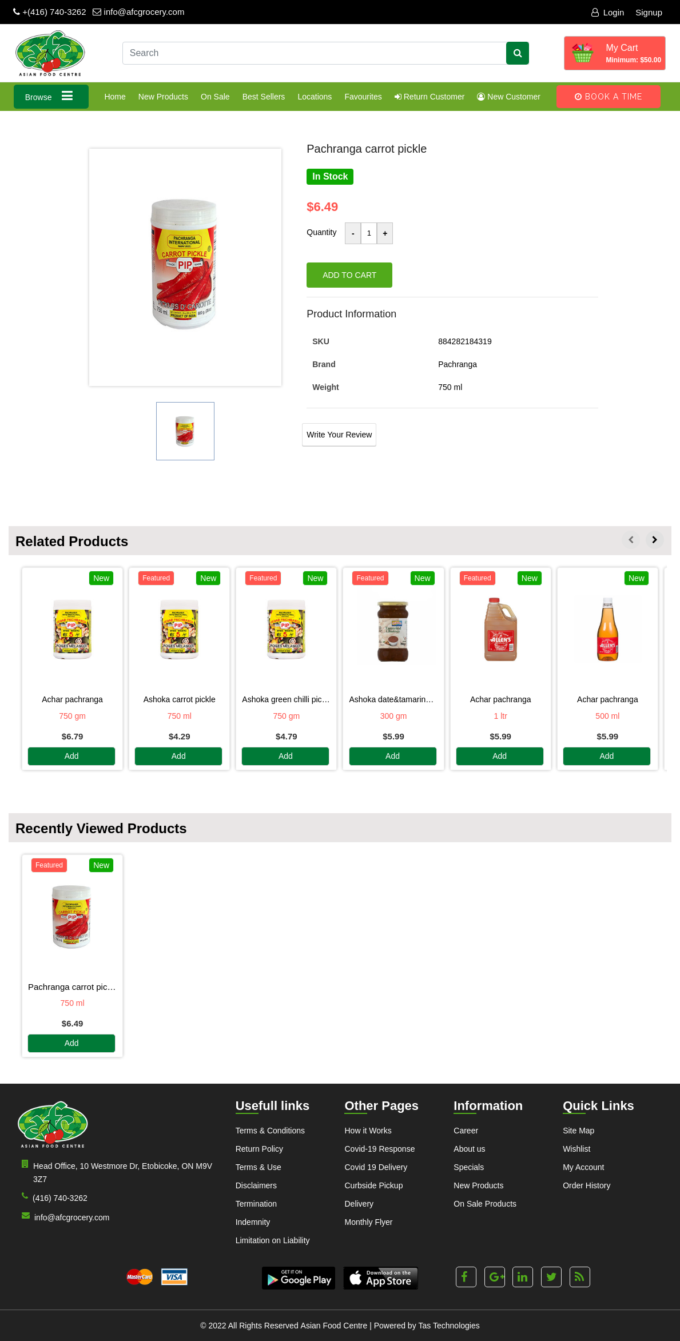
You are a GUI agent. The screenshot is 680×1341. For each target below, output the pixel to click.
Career (466, 1130)
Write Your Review (339, 434)
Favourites (362, 96)
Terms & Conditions (270, 1130)
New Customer (508, 96)
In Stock (330, 176)
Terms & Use (258, 1167)
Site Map (578, 1130)
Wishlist (576, 1148)
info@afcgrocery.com (138, 12)
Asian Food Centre (334, 1325)
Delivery (358, 1203)
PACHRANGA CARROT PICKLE (72, 987)
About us (469, 1148)
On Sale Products (485, 1203)
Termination (256, 1203)
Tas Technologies (449, 1325)
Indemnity (253, 1222)
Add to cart (349, 275)
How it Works (367, 1130)
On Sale (215, 96)
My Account (583, 1167)
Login (608, 12)
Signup (648, 12)
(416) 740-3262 (52, 1197)
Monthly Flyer (368, 1222)
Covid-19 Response (379, 1148)
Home (114, 96)
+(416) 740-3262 (49, 12)
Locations (314, 96)
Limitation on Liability (273, 1240)
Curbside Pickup (373, 1185)
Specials (469, 1167)
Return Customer (429, 96)
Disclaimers (256, 1185)
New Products (163, 96)
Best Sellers (263, 96)
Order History (586, 1185)
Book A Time (608, 96)
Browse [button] (51, 95)
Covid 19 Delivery (375, 1167)
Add (72, 756)
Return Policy (259, 1148)
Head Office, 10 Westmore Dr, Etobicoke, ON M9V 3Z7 (114, 1172)
